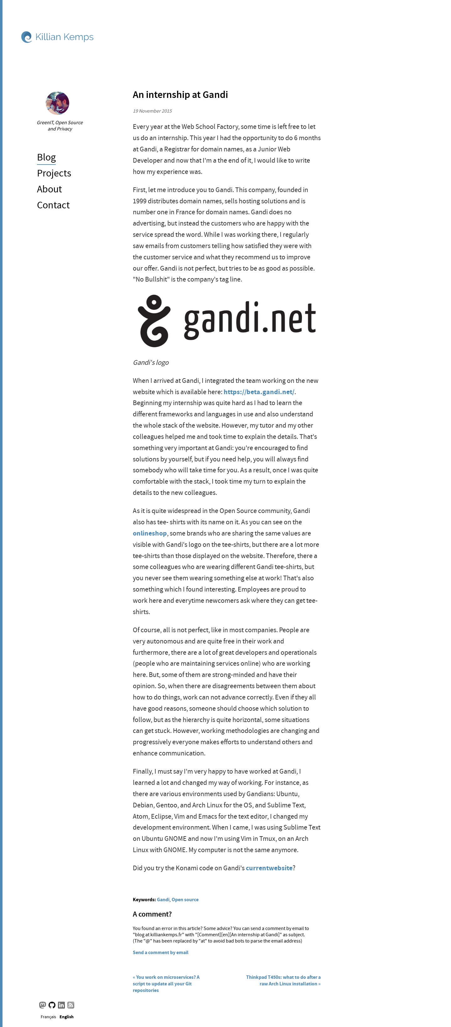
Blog (46, 157)
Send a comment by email (161, 952)
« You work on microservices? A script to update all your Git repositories (166, 984)
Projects (54, 173)
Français (48, 1016)
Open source (185, 899)
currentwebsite (269, 868)
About (49, 189)
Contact (53, 205)
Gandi (163, 899)
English (67, 1016)
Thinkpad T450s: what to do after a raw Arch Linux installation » (283, 980)
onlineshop (150, 533)
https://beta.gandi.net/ (259, 392)
